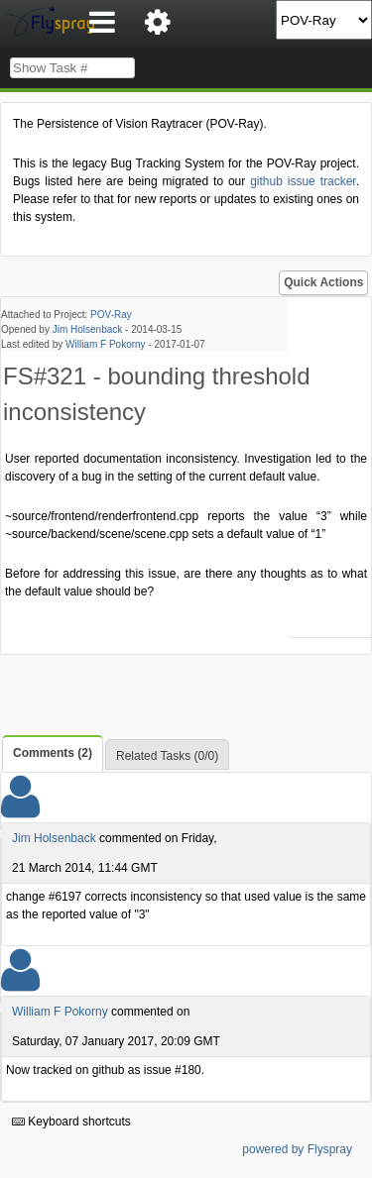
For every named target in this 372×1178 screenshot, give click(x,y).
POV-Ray (111, 314)
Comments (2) (52, 753)
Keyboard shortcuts (71, 1121)
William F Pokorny (105, 344)
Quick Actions (323, 282)
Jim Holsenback (88, 329)
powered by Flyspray (297, 1149)
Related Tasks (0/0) (167, 756)
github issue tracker (302, 181)
